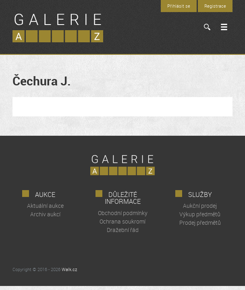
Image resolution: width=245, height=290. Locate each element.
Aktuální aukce (45, 205)
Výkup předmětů (199, 214)
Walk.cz (69, 269)
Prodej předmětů (200, 222)
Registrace (215, 6)
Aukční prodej (200, 205)
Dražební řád (123, 230)
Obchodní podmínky (122, 213)
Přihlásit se (178, 6)
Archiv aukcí (45, 214)
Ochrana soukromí (122, 221)
